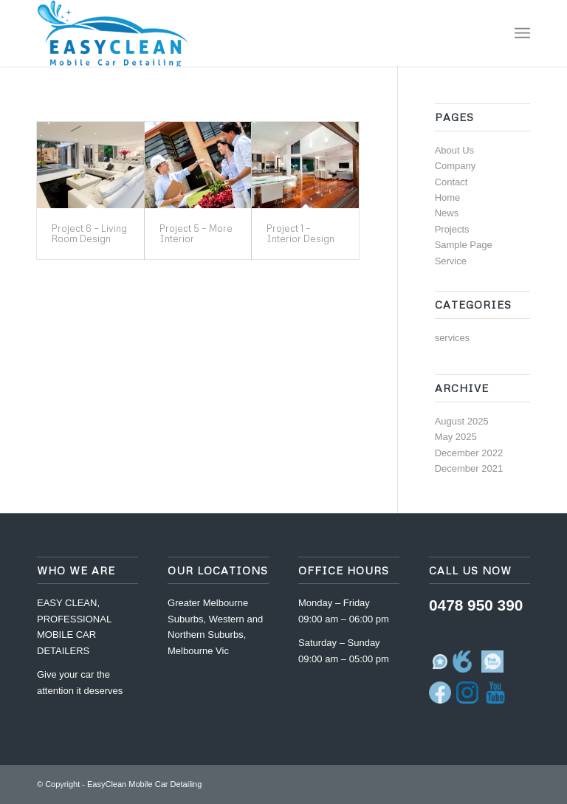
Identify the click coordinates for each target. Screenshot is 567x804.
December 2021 (469, 468)
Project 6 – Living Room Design (89, 233)
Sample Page (463, 244)
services (452, 337)
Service (451, 261)
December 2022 (469, 452)
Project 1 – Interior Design (300, 233)
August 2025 (462, 421)
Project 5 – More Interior (196, 233)
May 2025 (456, 436)
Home (448, 197)
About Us (454, 150)
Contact (451, 182)
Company (455, 165)
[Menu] (522, 33)
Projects (452, 229)
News (447, 213)
